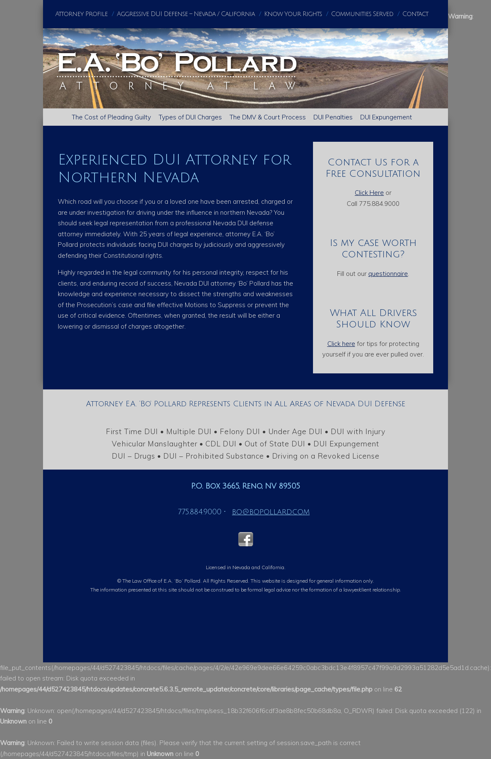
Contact (415, 14)
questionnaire (388, 274)
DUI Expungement (386, 117)
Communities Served (362, 14)
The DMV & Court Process (267, 117)
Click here (341, 344)
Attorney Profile (81, 14)
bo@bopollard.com (271, 512)
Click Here (369, 193)
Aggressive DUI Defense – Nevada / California (186, 14)
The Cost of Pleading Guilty (111, 117)
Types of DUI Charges (190, 117)
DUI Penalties (333, 117)
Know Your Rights (293, 14)
